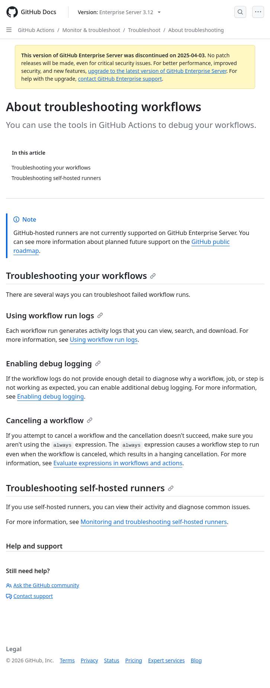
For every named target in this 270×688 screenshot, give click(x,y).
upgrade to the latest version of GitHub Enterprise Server (157, 70)
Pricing (133, 660)
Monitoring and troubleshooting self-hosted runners (153, 522)
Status (111, 660)
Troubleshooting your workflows (81, 275)
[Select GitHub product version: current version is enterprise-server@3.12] (119, 12)
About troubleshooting (196, 29)
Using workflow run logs (54, 316)
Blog (196, 660)
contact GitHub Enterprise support (120, 78)
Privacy (89, 660)
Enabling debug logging (53, 364)
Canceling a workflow (49, 420)
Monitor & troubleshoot (91, 29)
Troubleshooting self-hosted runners (90, 488)
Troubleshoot (144, 29)
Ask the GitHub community (42, 585)
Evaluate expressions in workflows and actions (118, 463)
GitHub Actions (36, 29)
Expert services (166, 660)
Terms (67, 660)
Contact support (29, 595)
